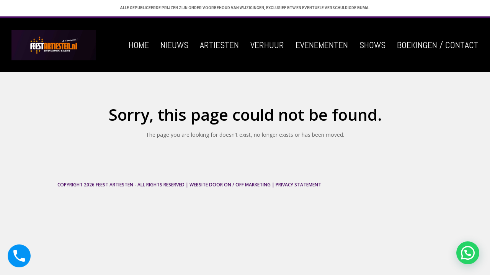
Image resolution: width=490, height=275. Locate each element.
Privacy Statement (298, 184)
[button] (467, 252)
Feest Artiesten (114, 184)
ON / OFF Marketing (247, 184)
